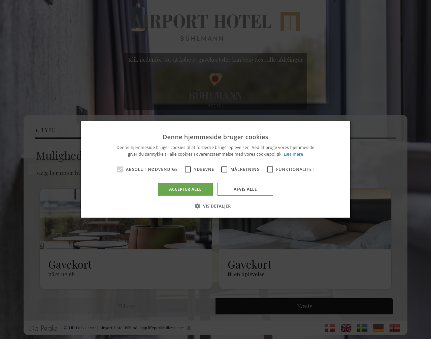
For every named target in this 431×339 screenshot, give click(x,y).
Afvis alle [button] (245, 189)
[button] (215, 206)
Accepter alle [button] (185, 189)
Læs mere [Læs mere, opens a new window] (293, 154)
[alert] (215, 169)
